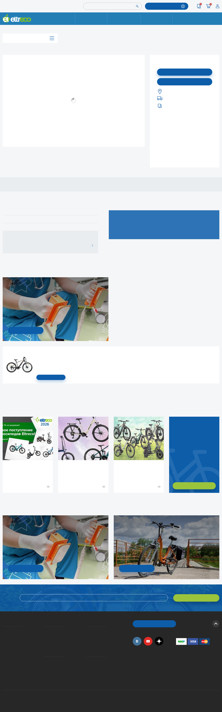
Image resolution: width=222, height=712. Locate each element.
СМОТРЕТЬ (51, 377)
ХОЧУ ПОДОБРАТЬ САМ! (194, 485)
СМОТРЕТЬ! (137, 568)
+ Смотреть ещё (3, 500)
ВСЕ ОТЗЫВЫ (91, 245)
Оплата (156, 18)
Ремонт (91, 18)
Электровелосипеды (4, 640)
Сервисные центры (87, 670)
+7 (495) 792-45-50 (217, 22)
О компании (3, 630)
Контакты (188, 18)
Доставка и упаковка (123, 18)
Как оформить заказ (87, 635)
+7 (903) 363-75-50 (178, 679)
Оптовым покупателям (4, 665)
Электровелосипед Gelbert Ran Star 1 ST (37, 352)
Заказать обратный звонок (173, 472)
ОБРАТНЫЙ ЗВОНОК (154, 623)
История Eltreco (4, 635)
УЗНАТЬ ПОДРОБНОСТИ (25, 330)
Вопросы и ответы (87, 630)
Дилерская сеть (87, 665)
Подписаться (185, 72)
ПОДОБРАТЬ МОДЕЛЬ (164, 6)
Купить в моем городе (185, 81)
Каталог (30, 38)
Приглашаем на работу (4, 659)
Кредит (44, 640)
